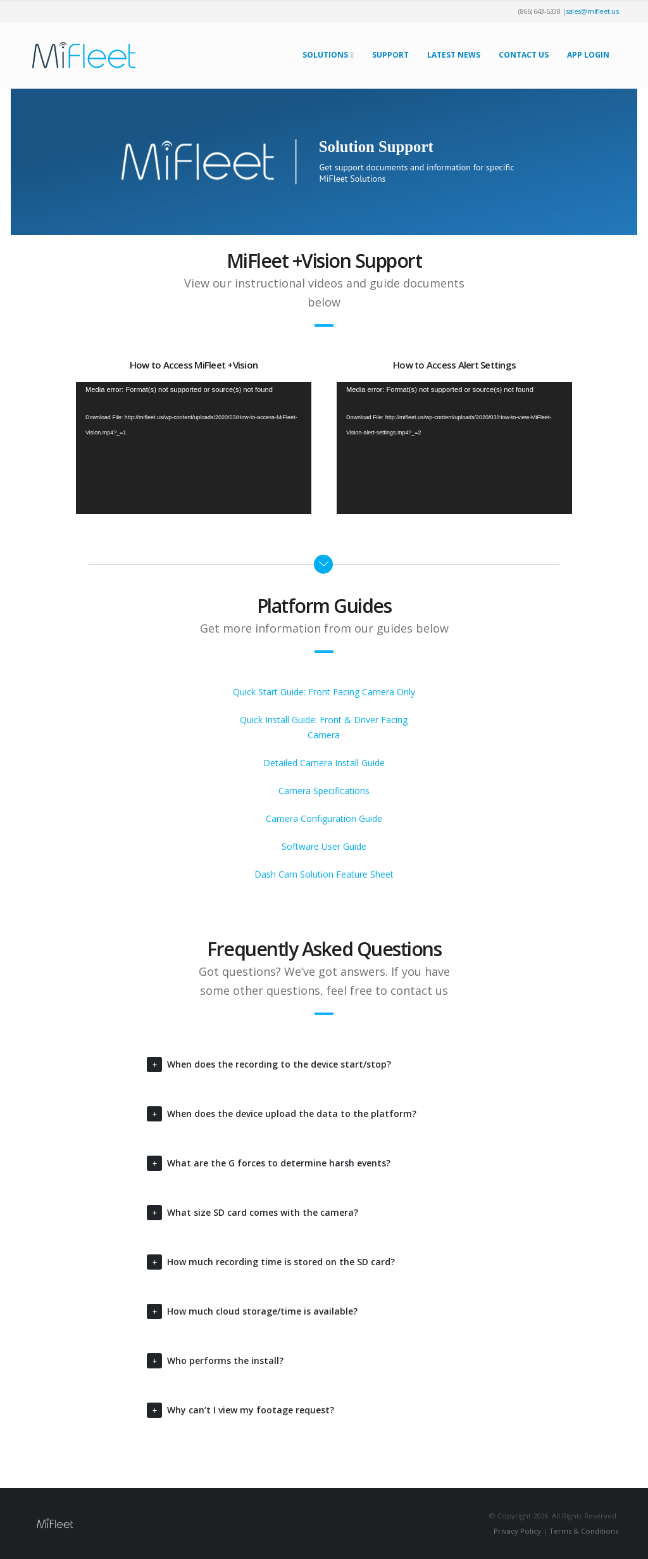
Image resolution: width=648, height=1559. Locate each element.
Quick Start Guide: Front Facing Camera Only (324, 692)
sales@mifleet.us (592, 11)
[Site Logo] (83, 55)
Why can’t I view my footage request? (250, 1410)
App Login (588, 54)
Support (390, 54)
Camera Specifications (324, 791)
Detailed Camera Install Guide (324, 763)
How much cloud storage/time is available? (262, 1311)
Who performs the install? (225, 1360)
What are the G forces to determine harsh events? (278, 1163)
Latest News (453, 54)
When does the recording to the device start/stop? (279, 1064)
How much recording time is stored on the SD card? (281, 1262)
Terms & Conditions (583, 1531)
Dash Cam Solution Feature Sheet (324, 874)
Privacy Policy (517, 1531)
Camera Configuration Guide (324, 818)
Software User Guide (324, 846)
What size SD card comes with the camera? (262, 1212)
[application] (193, 448)
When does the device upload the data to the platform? (291, 1114)
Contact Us (524, 54)
